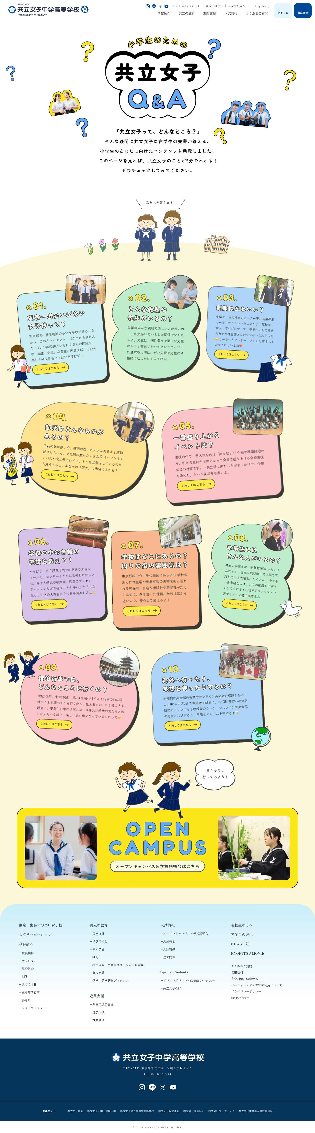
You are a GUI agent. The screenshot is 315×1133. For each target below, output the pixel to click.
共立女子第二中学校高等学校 (137, 1111)
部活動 (26, 1000)
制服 (25, 976)
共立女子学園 (75, 1111)
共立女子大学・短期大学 (101, 1111)
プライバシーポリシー (246, 991)
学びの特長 (99, 941)
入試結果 (169, 949)
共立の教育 (187, 13)
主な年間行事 (31, 992)
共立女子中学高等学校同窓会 (256, 1111)
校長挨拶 (28, 953)
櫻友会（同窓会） (193, 1111)
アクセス (283, 13)
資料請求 (303, 13)
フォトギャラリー (34, 1008)
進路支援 (209, 13)
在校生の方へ (214, 6)
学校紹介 (164, 13)
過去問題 (169, 957)
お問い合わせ (240, 998)
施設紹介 (28, 969)
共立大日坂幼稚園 (168, 1111)
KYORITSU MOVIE (247, 953)
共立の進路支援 (103, 1004)
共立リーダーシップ (35, 934)
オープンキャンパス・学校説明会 (185, 933)
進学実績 (98, 1012)
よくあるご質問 (257, 13)
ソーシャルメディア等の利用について (256, 985)
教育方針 (98, 933)
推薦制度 (98, 1020)
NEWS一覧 (240, 943)
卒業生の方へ (236, 6)
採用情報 (237, 972)
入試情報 (230, 13)
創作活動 (98, 973)
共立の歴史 (29, 961)
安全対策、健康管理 (244, 979)
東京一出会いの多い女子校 (40, 925)
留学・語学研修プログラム (110, 980)
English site (260, 6)
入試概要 (169, 941)
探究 (95, 957)
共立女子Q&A (172, 988)
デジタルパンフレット (186, 6)
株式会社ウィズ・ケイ (221, 1111)
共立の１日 (29, 984)
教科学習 (98, 949)
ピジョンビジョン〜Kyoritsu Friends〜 (189, 980)
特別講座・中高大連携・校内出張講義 (118, 965)
